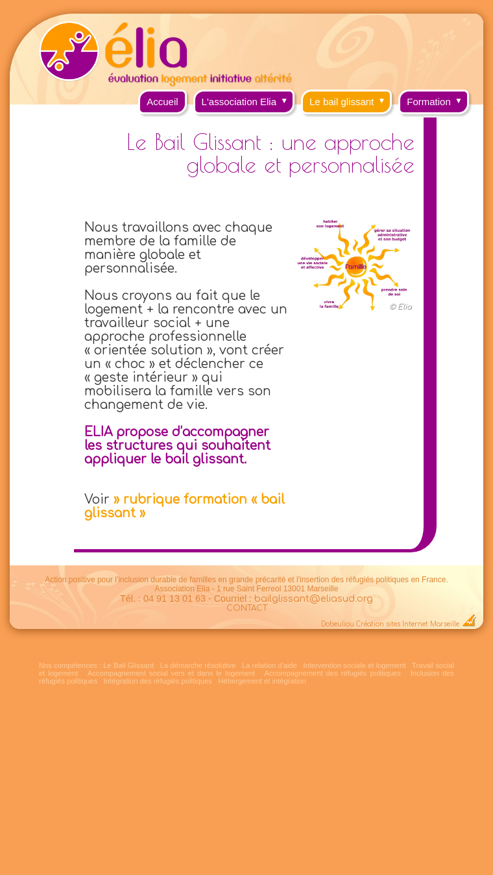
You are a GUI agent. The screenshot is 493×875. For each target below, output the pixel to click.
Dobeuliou (337, 624)
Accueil (162, 101)
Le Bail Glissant (128, 665)
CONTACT (246, 608)
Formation (438, 98)
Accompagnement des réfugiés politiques (332, 673)
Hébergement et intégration (262, 681)
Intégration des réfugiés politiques (158, 681)
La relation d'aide (269, 665)
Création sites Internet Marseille (407, 624)
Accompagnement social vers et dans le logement (171, 673)
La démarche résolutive (197, 665)
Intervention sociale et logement (354, 665)
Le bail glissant (350, 98)
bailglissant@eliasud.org (313, 598)
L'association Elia (248, 98)
